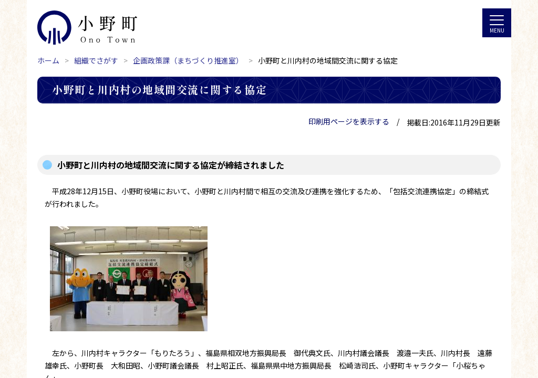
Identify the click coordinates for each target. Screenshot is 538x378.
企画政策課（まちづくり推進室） (188, 60)
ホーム (48, 60)
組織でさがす (96, 60)
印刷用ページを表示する (348, 121)
